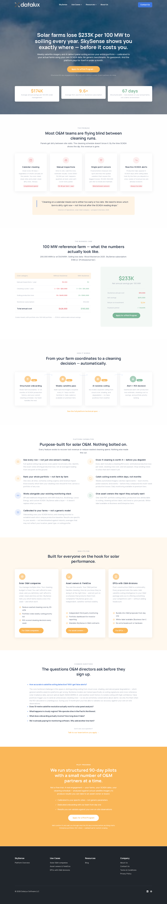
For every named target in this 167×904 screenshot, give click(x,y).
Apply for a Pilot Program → (84, 69)
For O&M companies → (31, 630)
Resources (90, 4)
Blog (87, 863)
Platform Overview (22, 863)
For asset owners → (77, 630)
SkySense (63, 4)
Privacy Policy (125, 873)
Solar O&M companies (59, 863)
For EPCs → (120, 630)
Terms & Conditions (128, 870)
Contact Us (145, 5)
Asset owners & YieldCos (60, 866)
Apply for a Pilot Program (126, 315)
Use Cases (75, 4)
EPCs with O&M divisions (60, 870)
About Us (104, 4)
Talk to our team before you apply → (83, 732)
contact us (89, 828)
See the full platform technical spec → (83, 411)
